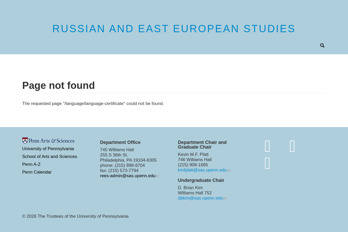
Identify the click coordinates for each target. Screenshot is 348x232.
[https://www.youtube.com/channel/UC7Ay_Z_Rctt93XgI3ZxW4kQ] (267, 163)
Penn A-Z (31, 164)
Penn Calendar (37, 172)
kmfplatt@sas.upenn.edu (202, 170)
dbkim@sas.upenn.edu (200, 198)
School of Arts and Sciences (49, 156)
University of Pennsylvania (48, 148)
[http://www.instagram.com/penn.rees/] (292, 145)
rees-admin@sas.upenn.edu (128, 175)
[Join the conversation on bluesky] (267, 145)
